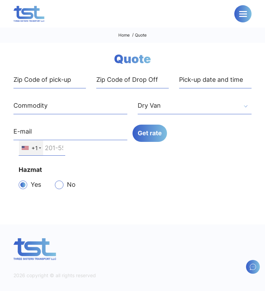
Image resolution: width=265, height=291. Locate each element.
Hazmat (30, 169)
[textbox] (195, 106)
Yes (36, 184)
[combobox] (195, 106)
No (71, 184)
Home (124, 35)
